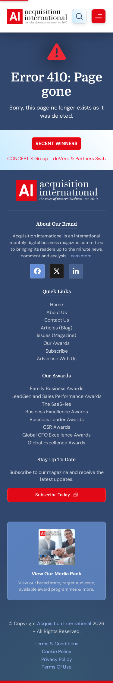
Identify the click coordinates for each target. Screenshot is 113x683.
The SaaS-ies (56, 404)
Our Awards (56, 343)
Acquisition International (64, 623)
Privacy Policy (56, 659)
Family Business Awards (56, 388)
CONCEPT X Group (27, 158)
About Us (56, 312)
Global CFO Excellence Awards (56, 435)
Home (56, 304)
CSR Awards (56, 427)
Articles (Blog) (56, 328)
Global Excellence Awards (56, 443)
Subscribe (57, 351)
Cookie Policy (56, 651)
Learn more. (80, 256)
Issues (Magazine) (56, 335)
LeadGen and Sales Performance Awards (56, 396)
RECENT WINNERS (56, 143)
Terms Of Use (56, 667)
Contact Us (56, 320)
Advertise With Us (57, 358)
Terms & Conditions (56, 643)
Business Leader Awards (57, 419)
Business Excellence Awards (56, 411)
